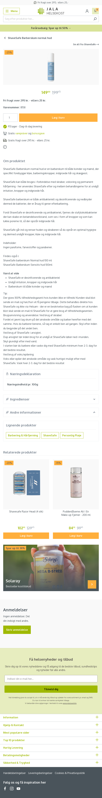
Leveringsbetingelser (40, 773)
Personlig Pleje (71, 435)
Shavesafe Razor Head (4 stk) (26, 511)
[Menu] (11, 11)
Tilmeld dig (51, 689)
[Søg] (95, 19)
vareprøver (21, 133)
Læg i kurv (58, 117)
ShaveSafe (50, 435)
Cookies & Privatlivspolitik (70, 773)
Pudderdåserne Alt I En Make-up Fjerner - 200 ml (75, 513)
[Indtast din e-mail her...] (51, 678)
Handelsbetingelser (14, 773)
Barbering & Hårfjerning (23, 435)
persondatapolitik (69, 703)
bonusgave (38, 133)
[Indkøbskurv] (95, 11)
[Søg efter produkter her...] (47, 19)
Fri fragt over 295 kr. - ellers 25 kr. (24, 100)
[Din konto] (87, 11)
